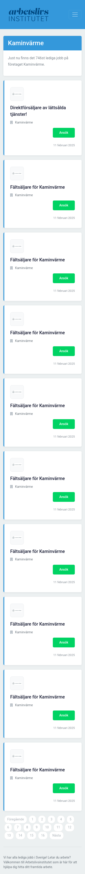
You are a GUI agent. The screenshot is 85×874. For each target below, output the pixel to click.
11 (58, 827)
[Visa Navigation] (75, 14)
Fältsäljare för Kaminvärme (37, 187)
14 (20, 835)
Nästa (56, 835)
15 (32, 835)
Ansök (63, 132)
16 (43, 835)
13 (9, 835)
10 (47, 827)
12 (69, 827)
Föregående (15, 819)
